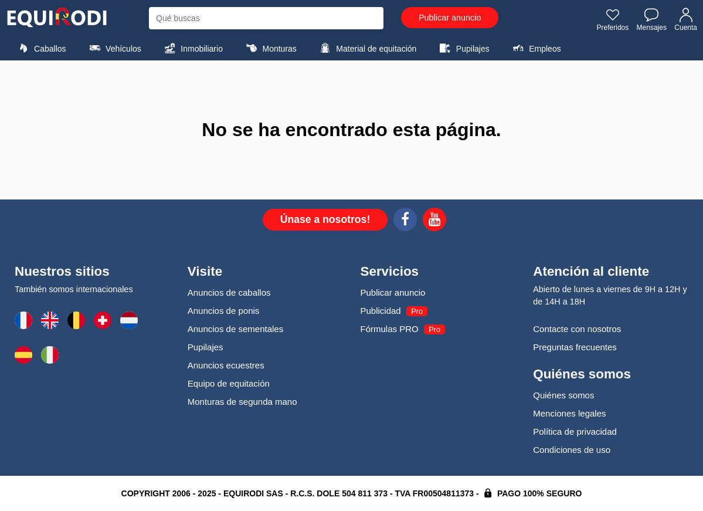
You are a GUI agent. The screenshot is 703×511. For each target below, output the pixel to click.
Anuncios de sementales (235, 329)
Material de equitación (366, 48)
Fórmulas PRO (390, 329)
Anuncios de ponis (224, 311)
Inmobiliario (192, 48)
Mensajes (652, 19)
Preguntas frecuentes (575, 347)
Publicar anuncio (450, 17)
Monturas (269, 48)
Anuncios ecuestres (226, 365)
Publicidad (381, 311)
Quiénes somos (563, 395)
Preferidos (613, 19)
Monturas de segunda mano (242, 402)
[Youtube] (434, 221)
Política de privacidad (575, 431)
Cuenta (685, 19)
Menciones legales (569, 413)
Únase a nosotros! (325, 219)
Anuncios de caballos (229, 292)
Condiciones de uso (571, 450)
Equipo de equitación (229, 383)
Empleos (535, 48)
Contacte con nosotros (577, 329)
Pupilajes (463, 48)
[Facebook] (405, 221)
